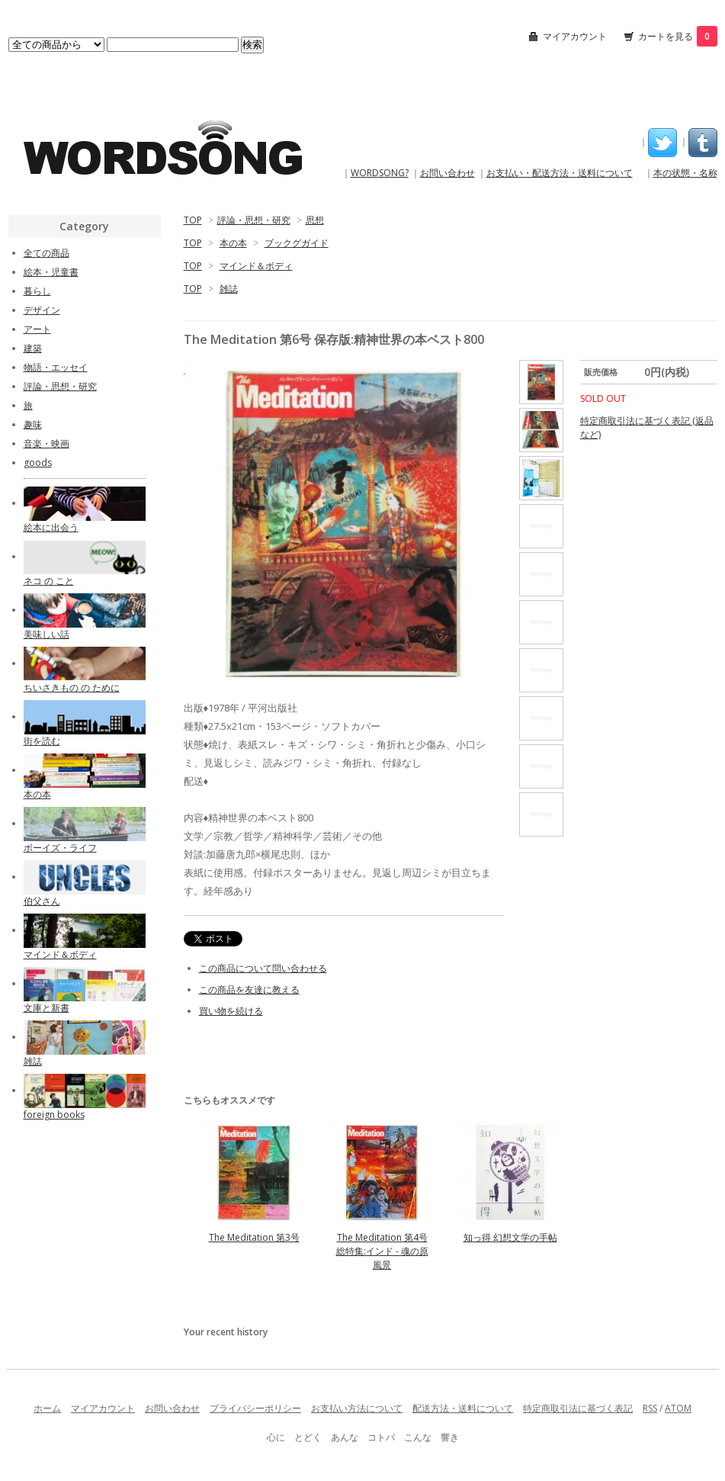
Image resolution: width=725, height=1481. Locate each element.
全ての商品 (46, 252)
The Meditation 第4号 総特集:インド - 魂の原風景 (382, 1251)
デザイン (42, 310)
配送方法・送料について (462, 1408)
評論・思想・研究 (253, 220)
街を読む (42, 740)
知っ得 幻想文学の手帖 (510, 1237)
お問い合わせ (447, 172)
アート (37, 329)
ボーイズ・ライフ (60, 847)
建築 (33, 348)
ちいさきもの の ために (72, 687)
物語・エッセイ (56, 367)
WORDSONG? (380, 172)
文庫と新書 (46, 1007)
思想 (315, 220)
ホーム (47, 1408)
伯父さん (42, 901)
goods (38, 462)
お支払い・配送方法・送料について (559, 172)
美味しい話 (46, 634)
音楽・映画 (46, 443)
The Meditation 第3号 (254, 1237)
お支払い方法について (357, 1408)
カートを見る (677, 36)
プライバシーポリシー (255, 1408)
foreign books (54, 1114)
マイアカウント (575, 36)
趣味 (33, 424)
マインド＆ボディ (256, 265)
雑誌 (229, 288)
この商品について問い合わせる (263, 968)
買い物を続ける (231, 1010)
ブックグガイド (297, 242)
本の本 (233, 242)
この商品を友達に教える (249, 989)
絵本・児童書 (51, 271)
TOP (193, 220)
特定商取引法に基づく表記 (578, 1408)
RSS (650, 1408)
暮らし (37, 290)
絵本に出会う (51, 527)
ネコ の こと (49, 580)
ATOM (678, 1408)
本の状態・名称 (685, 172)
